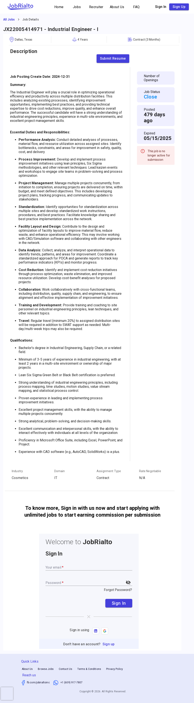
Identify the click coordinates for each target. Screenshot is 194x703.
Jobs (77, 7)
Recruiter (96, 7)
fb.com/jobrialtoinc (38, 682)
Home (59, 7)
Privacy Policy (114, 669)
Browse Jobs (46, 669)
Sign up (179, 6)
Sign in (160, 6)
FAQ (136, 7)
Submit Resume (113, 58)
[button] (104, 631)
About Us (117, 7)
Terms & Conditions (89, 669)
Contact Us (65, 669)
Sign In (118, 603)
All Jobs (9, 19)
